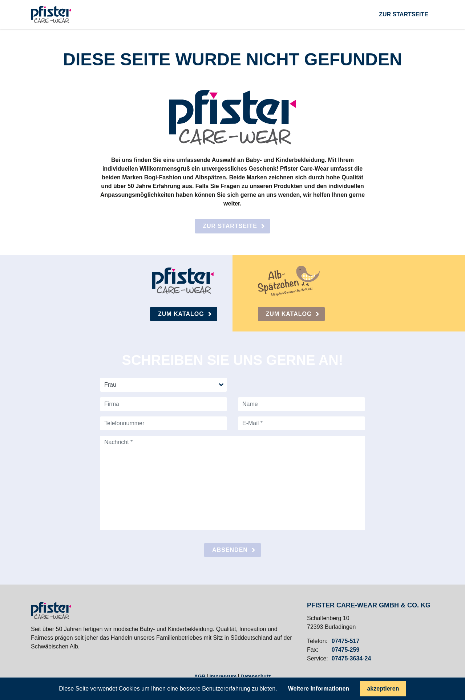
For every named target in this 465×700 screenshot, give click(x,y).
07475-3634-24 (351, 659)
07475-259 (346, 650)
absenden (230, 550)
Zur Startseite (230, 226)
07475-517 (346, 641)
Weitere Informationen (318, 689)
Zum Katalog (181, 314)
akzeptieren (383, 688)
